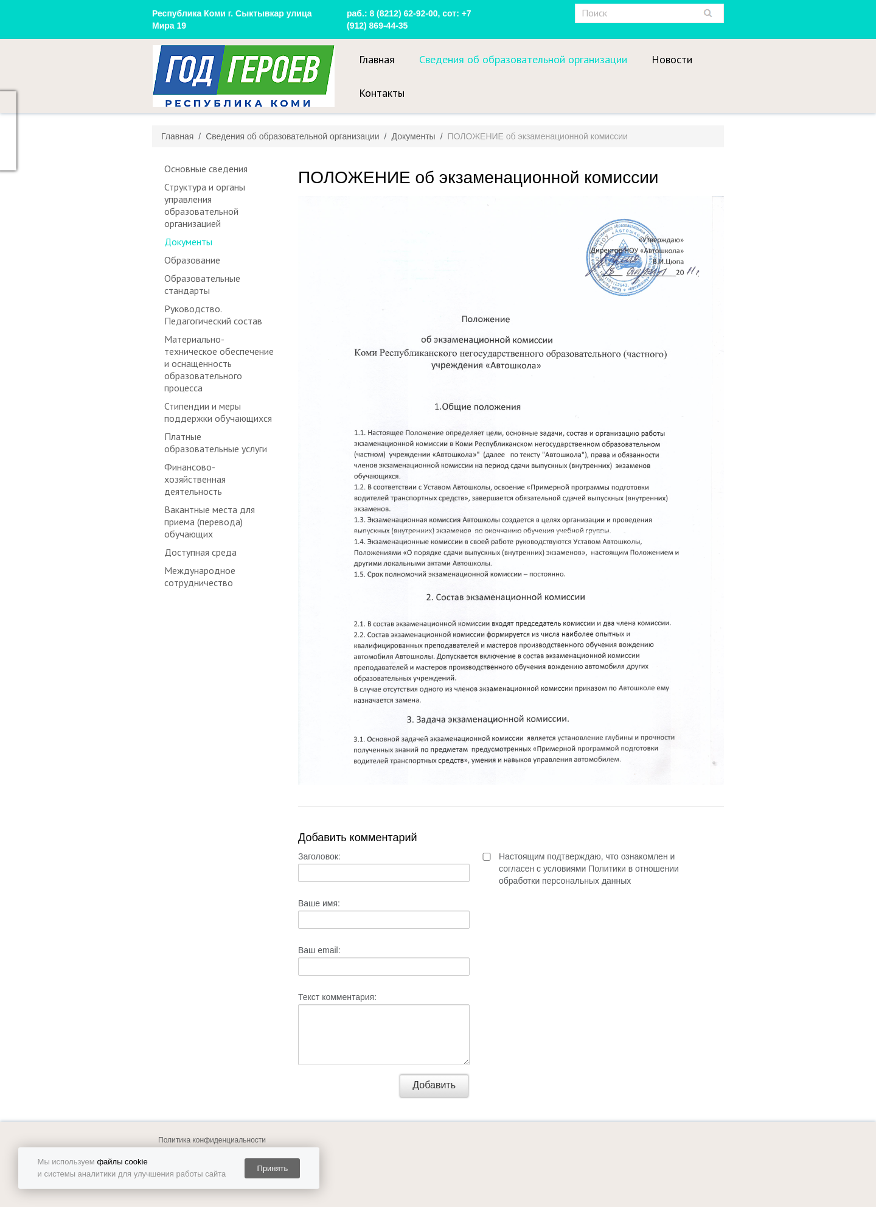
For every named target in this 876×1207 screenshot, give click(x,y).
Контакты (382, 93)
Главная (377, 59)
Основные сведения (206, 169)
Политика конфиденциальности (212, 1140)
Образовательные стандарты (202, 284)
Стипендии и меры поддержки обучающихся (218, 412)
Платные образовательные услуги (215, 442)
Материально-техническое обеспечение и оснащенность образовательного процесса (219, 363)
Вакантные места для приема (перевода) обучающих (209, 521)
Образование (192, 260)
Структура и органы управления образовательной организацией (204, 205)
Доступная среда (200, 552)
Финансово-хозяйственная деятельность (195, 479)
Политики (607, 868)
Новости (672, 59)
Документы (188, 242)
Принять (272, 1168)
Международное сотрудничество (199, 576)
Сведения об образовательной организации (523, 59)
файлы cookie (122, 1161)
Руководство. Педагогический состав (213, 315)
